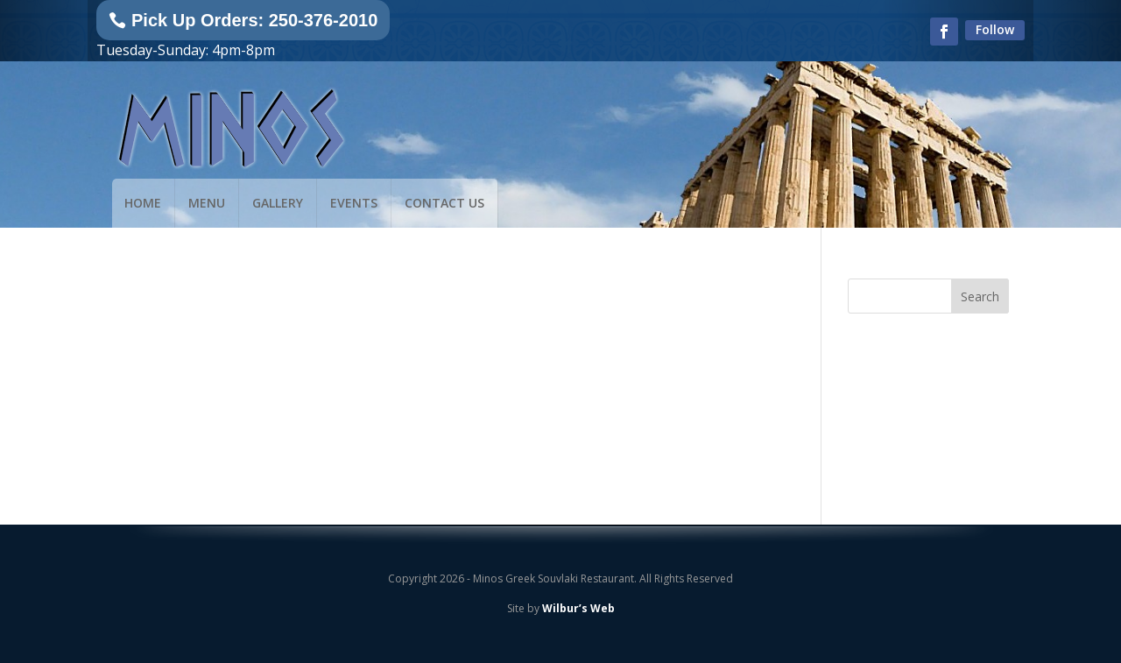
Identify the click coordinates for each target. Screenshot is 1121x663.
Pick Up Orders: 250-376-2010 (254, 20)
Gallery (277, 202)
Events (353, 202)
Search (980, 296)
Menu (206, 202)
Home (142, 202)
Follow (995, 29)
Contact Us (444, 202)
